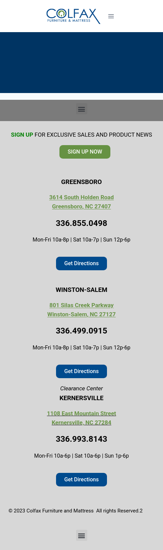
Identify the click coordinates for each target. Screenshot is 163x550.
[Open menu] (111, 16)
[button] (81, 108)
